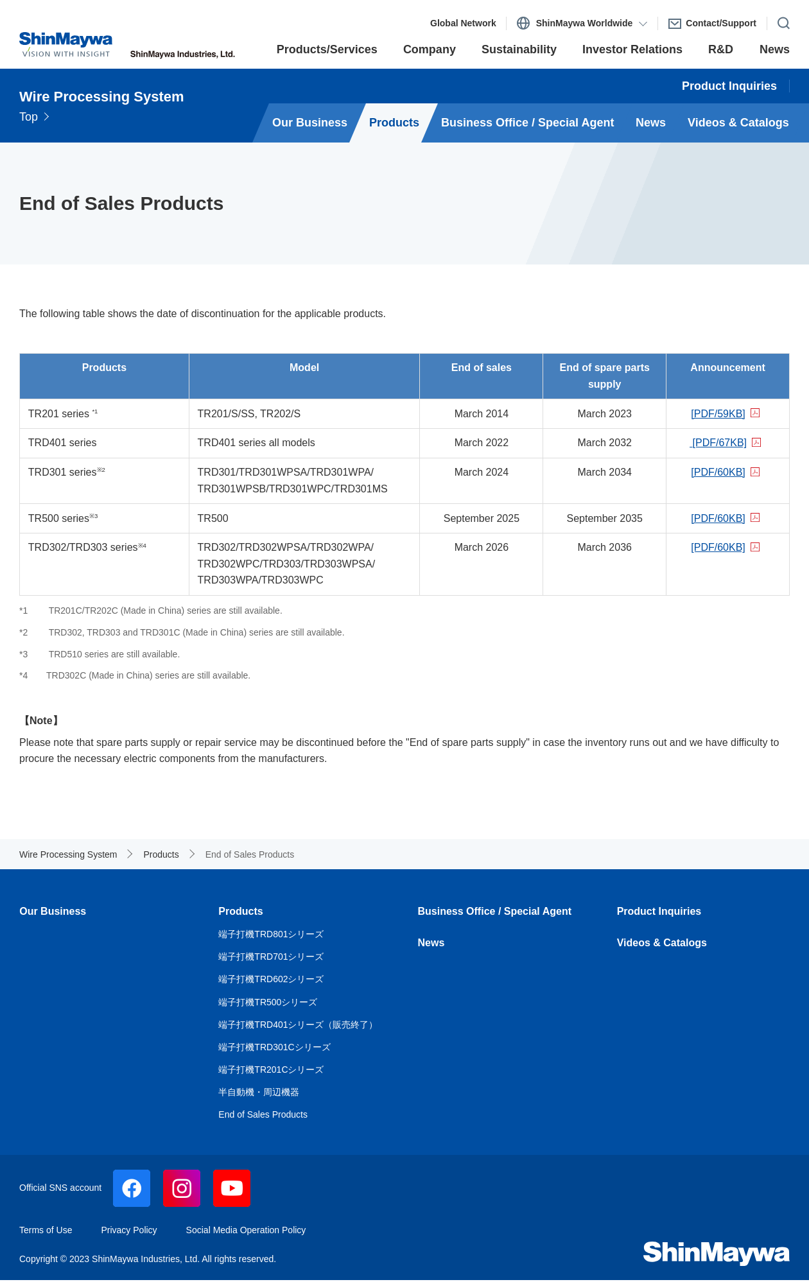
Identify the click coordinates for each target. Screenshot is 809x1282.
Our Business (52, 911)
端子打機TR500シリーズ (267, 1002)
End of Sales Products (263, 1114)
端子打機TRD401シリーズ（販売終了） (298, 1024)
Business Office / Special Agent (494, 911)
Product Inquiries (659, 911)
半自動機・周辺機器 (258, 1092)
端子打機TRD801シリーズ (271, 934)
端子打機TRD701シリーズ (271, 956)
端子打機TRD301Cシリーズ (274, 1047)
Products (240, 911)
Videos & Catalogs (662, 942)
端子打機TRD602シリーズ (271, 979)
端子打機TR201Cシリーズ (271, 1069)
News (431, 942)
